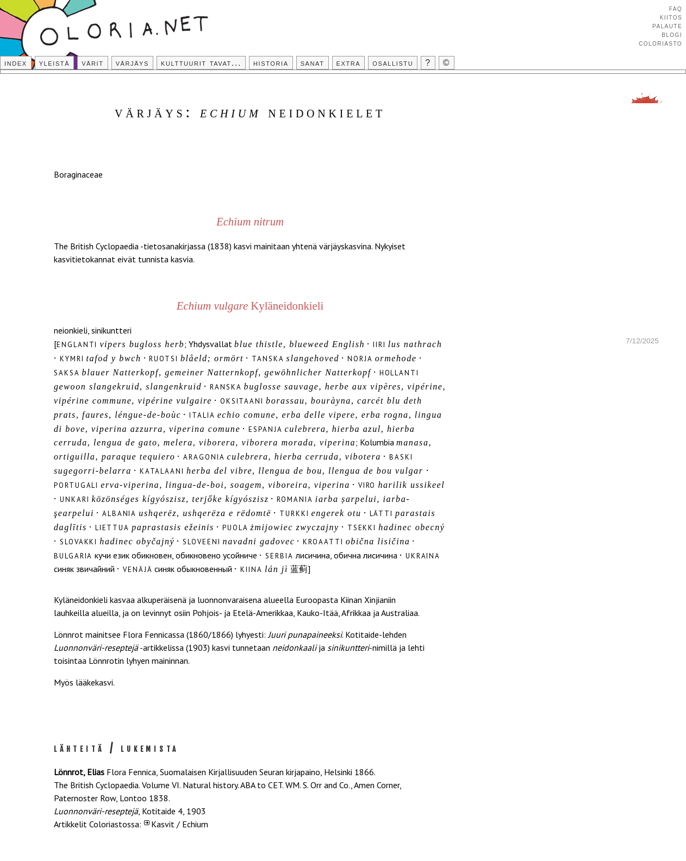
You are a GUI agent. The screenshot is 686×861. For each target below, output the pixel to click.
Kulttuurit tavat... (201, 62)
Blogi (672, 34)
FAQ (675, 8)
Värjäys (132, 62)
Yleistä (54, 62)
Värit (92, 62)
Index (15, 62)
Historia (271, 62)
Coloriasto (660, 43)
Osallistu (392, 62)
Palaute (667, 25)
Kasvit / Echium (179, 824)
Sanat (313, 62)
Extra (348, 62)
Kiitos (671, 16)
